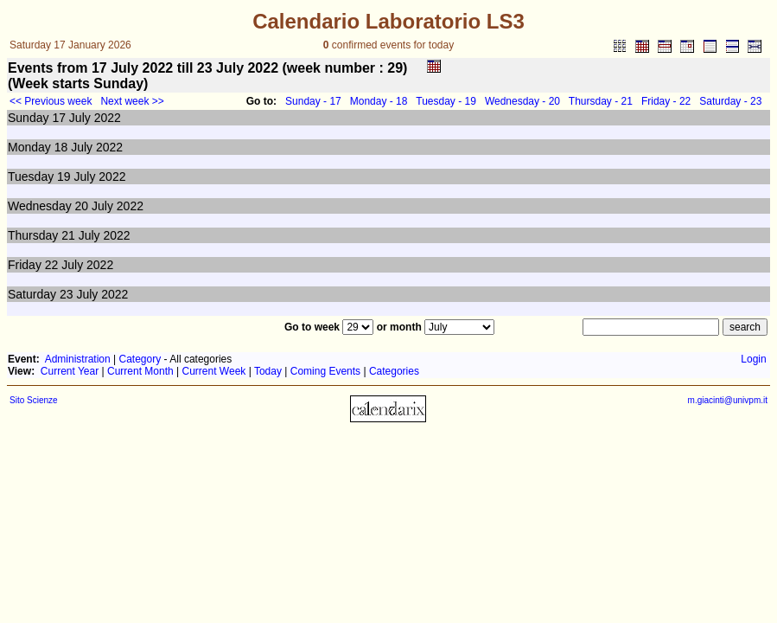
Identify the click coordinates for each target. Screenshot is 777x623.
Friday (24, 265)
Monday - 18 (379, 101)
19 (64, 176)
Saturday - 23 (730, 101)
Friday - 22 (666, 101)
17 (59, 118)
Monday (29, 147)
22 (52, 265)
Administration (78, 359)
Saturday (32, 294)
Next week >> (131, 101)
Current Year (70, 371)
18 (61, 147)
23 (66, 294)
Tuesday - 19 (446, 101)
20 (82, 206)
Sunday (28, 118)
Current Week (214, 371)
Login (753, 359)
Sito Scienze (34, 400)
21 (68, 235)
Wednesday (40, 206)
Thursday (33, 235)
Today (268, 371)
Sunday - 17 (313, 101)
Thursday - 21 (601, 101)
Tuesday (31, 176)
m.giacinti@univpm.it (727, 400)
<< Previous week (51, 101)
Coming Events (325, 371)
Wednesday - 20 (522, 101)
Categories (394, 371)
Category (140, 359)
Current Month (140, 371)
